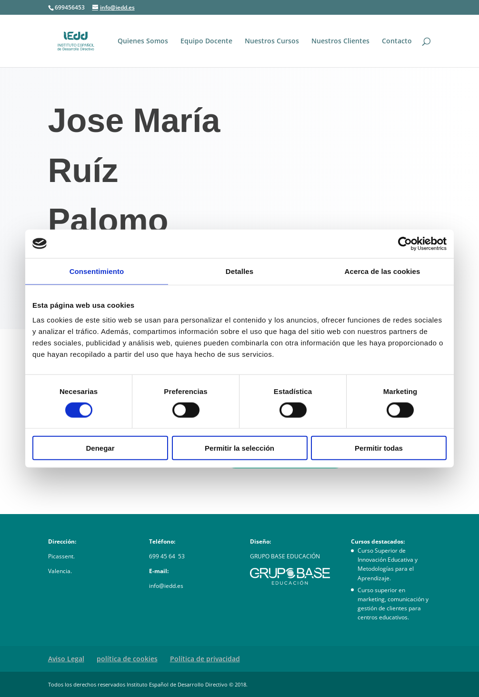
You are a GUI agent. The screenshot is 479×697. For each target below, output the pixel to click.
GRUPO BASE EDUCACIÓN (285, 556)
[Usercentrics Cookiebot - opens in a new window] (405, 243)
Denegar (100, 448)
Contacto (397, 41)
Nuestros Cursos (272, 41)
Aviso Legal (66, 658)
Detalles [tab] (239, 271)
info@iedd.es (166, 586)
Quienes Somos (143, 41)
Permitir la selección (239, 448)
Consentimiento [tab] (97, 271)
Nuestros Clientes (340, 41)
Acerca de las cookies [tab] (382, 271)
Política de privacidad (205, 658)
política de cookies (127, 658)
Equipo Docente (206, 41)
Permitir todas (379, 448)
